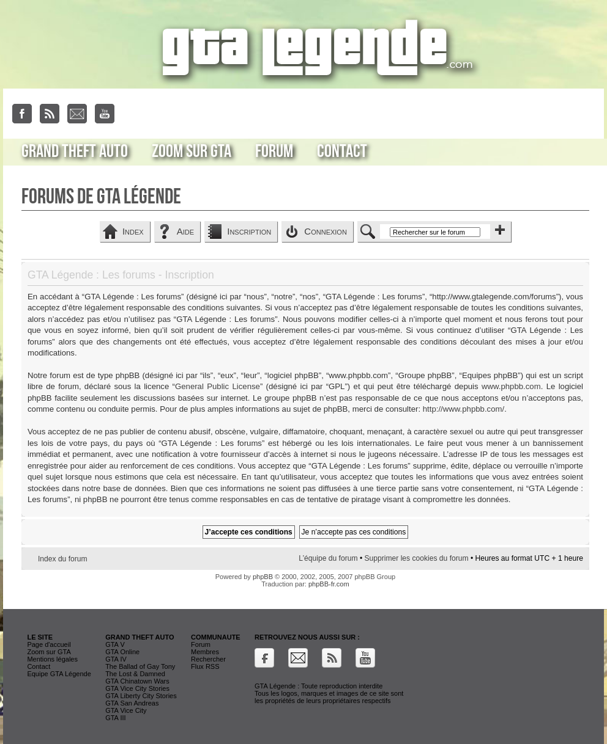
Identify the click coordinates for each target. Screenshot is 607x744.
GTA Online (122, 651)
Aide (185, 231)
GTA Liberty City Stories (141, 695)
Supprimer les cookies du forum (416, 558)
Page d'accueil (48, 644)
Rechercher (208, 659)
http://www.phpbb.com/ (463, 409)
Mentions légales (52, 659)
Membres (205, 651)
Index (133, 231)
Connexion (325, 231)
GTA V (115, 644)
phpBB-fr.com (328, 584)
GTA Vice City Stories (137, 688)
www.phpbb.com (511, 386)
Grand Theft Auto (74, 151)
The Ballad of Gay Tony (140, 666)
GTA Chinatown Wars (137, 681)
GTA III (115, 717)
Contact (342, 151)
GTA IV (116, 659)
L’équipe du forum (328, 558)
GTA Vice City (125, 710)
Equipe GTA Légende (59, 673)
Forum (274, 151)
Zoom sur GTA (191, 151)
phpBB (263, 576)
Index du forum (63, 559)
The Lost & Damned (135, 673)
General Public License (217, 386)
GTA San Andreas (131, 703)
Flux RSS (205, 666)
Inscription (249, 231)
